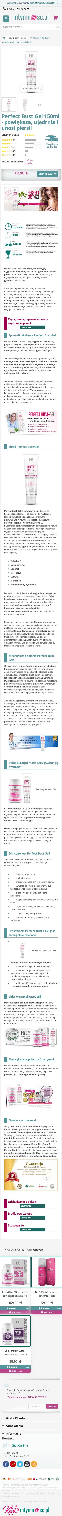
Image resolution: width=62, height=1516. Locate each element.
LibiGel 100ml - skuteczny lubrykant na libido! (47, 1294)
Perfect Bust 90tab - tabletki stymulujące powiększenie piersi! (15, 1294)
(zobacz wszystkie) (29, 161)
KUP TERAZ (47, 174)
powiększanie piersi (17, 38)
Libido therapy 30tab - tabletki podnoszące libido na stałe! (15, 1352)
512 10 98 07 (23, 9)
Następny (39, 104)
